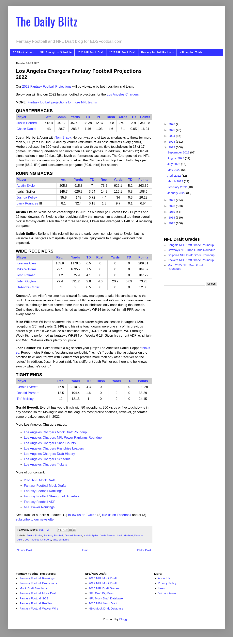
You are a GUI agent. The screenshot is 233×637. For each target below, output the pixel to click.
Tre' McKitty (25, 398)
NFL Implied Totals (190, 52)
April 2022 (174, 175)
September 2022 (178, 152)
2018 (172, 217)
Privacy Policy (167, 583)
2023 (172, 141)
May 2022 (174, 169)
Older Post (144, 550)
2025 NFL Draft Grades (104, 588)
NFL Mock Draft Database (106, 598)
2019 (172, 211)
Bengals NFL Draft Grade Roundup (191, 245)
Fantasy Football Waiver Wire (39, 608)
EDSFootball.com (23, 52)
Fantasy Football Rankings (157, 52)
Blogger (124, 619)
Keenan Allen (26, 263)
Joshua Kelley (27, 197)
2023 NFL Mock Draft (39, 480)
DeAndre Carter (28, 287)
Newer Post (24, 550)
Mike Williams (27, 269)
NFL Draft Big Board (102, 593)
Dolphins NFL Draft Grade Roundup (191, 255)
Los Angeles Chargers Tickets (45, 464)
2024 (172, 135)
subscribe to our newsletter (35, 519)
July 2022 (174, 164)
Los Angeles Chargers (123, 94)
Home (84, 550)
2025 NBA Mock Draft (103, 603)
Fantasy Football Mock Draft (38, 593)
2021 (172, 200)
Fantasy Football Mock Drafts (45, 485)
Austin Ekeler (26, 185)
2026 (172, 124)
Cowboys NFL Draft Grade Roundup (191, 250)
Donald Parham (28, 393)
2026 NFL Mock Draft (90, 52)
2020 (172, 206)
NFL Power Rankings (39, 507)
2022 (172, 147)
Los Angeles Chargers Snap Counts (50, 443)
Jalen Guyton (26, 281)
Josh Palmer (26, 275)
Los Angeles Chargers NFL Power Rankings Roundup (63, 437)
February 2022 (177, 187)
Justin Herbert (27, 123)
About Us (164, 578)
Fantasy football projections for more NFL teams (62, 102)
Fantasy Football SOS (34, 598)
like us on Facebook (116, 515)
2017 (172, 223)
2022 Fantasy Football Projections (46, 86)
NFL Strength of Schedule (56, 52)
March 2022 (175, 181)
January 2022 (176, 193)
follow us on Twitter (82, 515)
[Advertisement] (190, 86)
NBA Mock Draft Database (106, 608)
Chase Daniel (26, 129)
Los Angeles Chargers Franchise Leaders (54, 448)
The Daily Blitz (46, 21)
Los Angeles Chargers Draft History (49, 453)
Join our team (167, 593)
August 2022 (176, 158)
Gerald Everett (27, 387)
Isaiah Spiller (91, 535)
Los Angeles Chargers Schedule (47, 459)
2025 (172, 130)
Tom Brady (63, 137)
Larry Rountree (27, 203)
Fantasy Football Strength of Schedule (51, 496)
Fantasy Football (53, 535)
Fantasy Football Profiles (36, 603)
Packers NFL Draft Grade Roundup (191, 260)
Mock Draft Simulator (33, 588)
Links (161, 588)
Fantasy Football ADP (39, 502)
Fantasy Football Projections (38, 583)
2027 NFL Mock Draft (122, 52)
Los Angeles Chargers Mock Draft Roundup (55, 432)
